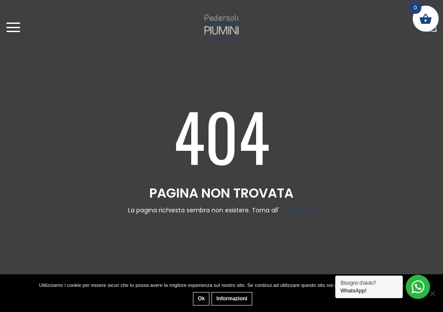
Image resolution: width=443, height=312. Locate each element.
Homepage (298, 210)
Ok (201, 299)
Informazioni (231, 299)
